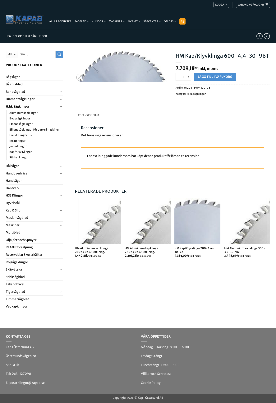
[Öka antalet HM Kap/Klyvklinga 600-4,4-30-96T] (188, 77)
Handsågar (14, 181)
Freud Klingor (18, 135)
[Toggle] (61, 91)
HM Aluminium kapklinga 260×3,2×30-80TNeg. (141, 250)
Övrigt (134, 21)
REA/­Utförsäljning (19, 247)
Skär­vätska (14, 269)
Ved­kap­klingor (16, 306)
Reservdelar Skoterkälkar (24, 255)
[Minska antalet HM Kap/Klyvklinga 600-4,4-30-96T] (178, 77)
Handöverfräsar (17, 173)
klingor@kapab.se (31, 383)
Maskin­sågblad (17, 218)
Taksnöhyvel (15, 284)
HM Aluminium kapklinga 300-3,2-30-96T (244, 250)
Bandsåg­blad (15, 92)
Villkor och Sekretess (156, 374)
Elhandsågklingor (21, 124)
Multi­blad (13, 232)
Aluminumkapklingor (23, 113)
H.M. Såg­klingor (36, 36)
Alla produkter (60, 21)
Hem (9, 36)
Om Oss (170, 21)
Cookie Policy (151, 383)
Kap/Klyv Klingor (20, 152)
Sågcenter (152, 21)
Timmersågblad (17, 299)
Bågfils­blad (14, 84)
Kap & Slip (13, 210)
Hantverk (12, 188)
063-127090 (21, 374)
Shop (18, 36)
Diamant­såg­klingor (20, 99)
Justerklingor (18, 146)
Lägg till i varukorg (215, 77)
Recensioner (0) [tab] (89, 115)
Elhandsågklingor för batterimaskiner (34, 129)
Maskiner (117, 21)
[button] (253, 5)
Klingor (99, 21)
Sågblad (82, 21)
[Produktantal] (183, 77)
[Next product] (259, 36)
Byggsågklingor (19, 118)
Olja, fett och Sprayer (21, 240)
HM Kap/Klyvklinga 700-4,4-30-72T (194, 250)
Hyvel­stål (13, 203)
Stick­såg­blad (15, 277)
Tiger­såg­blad (15, 292)
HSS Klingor (14, 195)
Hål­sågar (12, 166)
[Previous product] (267, 36)
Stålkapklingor (19, 157)
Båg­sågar (13, 77)
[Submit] (59, 54)
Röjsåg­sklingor (17, 262)
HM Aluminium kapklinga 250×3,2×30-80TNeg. (91, 250)
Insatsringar (17, 140)
